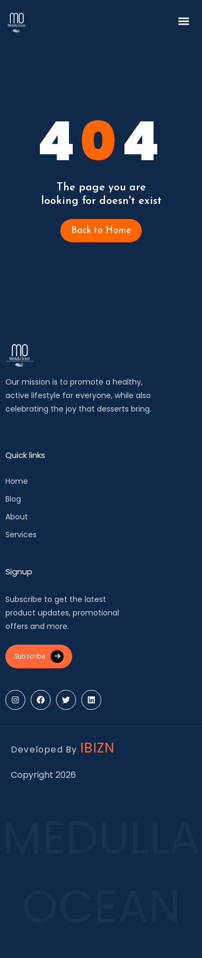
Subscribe (39, 656)
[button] (184, 21)
